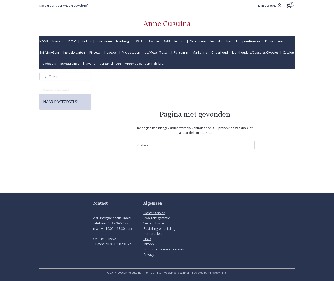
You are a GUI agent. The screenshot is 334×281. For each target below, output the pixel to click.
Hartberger (124, 41)
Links (147, 239)
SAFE (166, 41)
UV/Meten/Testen (157, 52)
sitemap (149, 272)
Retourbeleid (152, 233)
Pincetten (96, 52)
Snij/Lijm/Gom (49, 52)
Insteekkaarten (74, 52)
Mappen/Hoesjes (248, 41)
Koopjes (58, 41)
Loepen (112, 52)
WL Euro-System (147, 41)
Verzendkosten (154, 223)
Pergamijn (181, 52)
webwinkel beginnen (177, 272)
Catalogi (288, 52)
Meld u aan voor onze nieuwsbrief (63, 5)
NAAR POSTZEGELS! (60, 101)
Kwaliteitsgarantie (156, 218)
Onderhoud (219, 52)
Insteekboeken (221, 41)
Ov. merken (198, 41)
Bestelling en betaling (159, 228)
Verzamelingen (110, 63)
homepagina (202, 132)
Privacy (148, 254)
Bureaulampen (70, 63)
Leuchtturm (104, 41)
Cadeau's (49, 63)
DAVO (72, 41)
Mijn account (270, 5)
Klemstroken (274, 41)
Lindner (86, 41)
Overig (90, 63)
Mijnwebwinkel (217, 272)
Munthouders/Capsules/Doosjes (255, 52)
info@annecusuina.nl (115, 218)
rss (159, 272)
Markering (200, 52)
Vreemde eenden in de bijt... (145, 63)
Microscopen (131, 52)
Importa (179, 41)
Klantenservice (154, 213)
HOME (43, 41)
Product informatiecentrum (163, 249)
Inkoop (148, 244)
